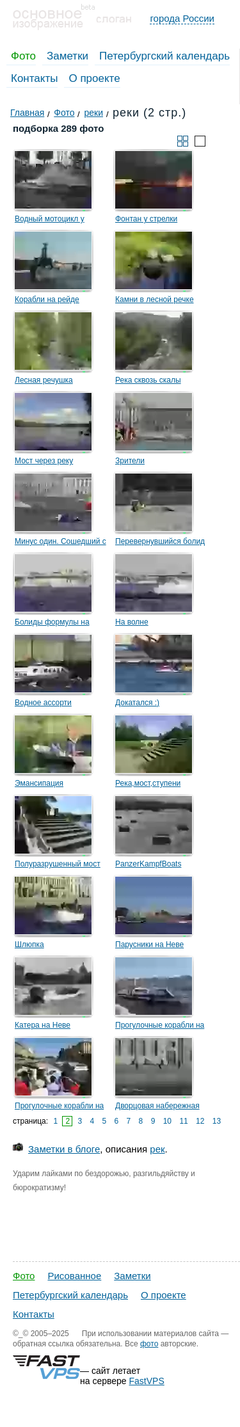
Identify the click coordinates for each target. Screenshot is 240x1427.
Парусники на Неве (149, 944)
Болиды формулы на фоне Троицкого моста (55, 624)
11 (183, 1121)
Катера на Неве (42, 1025)
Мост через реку (44, 460)
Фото (23, 56)
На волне (131, 622)
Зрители (130, 460)
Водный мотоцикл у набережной (49, 220)
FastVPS (146, 1381)
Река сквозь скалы (148, 380)
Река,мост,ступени (147, 783)
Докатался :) (137, 702)
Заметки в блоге (64, 1149)
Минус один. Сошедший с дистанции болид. (60, 543)
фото (149, 1343)
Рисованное (74, 1275)
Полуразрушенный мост (57, 863)
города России (182, 18)
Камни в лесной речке (154, 299)
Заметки (67, 56)
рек (157, 1149)
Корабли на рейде (47, 299)
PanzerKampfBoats (148, 863)
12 (200, 1121)
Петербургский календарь (164, 56)
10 (167, 1121)
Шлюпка (29, 944)
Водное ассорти (43, 702)
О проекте (94, 78)
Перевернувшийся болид (160, 541)
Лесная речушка (44, 380)
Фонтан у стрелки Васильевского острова (156, 220)
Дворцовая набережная (157, 1105)
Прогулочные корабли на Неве (159, 1027)
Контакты (34, 78)
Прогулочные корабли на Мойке (59, 1107)
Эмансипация (39, 783)
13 (216, 1121)
